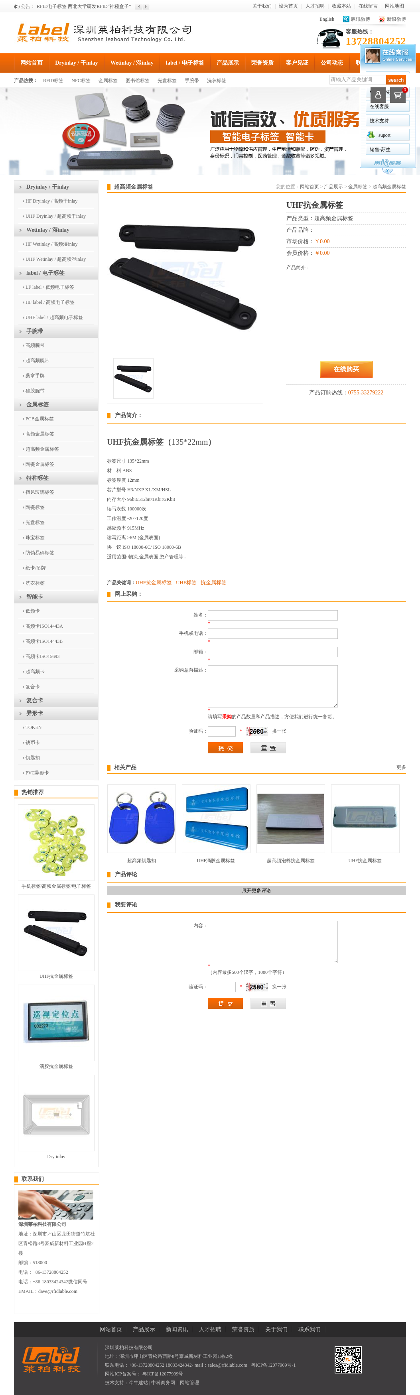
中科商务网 (163, 1382)
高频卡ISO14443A (44, 626)
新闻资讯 (177, 1329)
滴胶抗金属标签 (56, 1066)
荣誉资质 (262, 63)
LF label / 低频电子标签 (50, 287)
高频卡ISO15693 (42, 656)
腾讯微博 (360, 19)
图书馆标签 (138, 80)
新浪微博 (396, 19)
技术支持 (379, 121)
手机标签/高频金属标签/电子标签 (56, 886)
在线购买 (346, 369)
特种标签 (37, 478)
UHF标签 (186, 582)
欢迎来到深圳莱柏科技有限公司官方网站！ (82, 6)
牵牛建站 (138, 1382)
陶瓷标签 (35, 507)
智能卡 (34, 597)
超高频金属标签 (42, 449)
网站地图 (394, 6)
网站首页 (31, 63)
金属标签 (108, 80)
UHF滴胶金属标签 (216, 860)
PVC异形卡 (37, 773)
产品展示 (228, 63)
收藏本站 (341, 6)
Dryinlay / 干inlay (76, 63)
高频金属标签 (40, 434)
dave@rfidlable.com (57, 1291)
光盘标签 (167, 80)
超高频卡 (35, 671)
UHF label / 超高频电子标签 (54, 317)
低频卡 (33, 611)
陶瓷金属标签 (40, 464)
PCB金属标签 (40, 419)
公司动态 (332, 63)
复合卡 (33, 687)
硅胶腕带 (35, 391)
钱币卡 (33, 742)
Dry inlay (56, 1156)
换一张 (279, 731)
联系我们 (33, 1179)
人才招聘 (315, 6)
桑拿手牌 (35, 375)
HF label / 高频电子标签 (50, 302)
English (326, 19)
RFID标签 (53, 80)
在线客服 (379, 106)
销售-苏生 (380, 149)
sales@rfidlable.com (227, 1365)
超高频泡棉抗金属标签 (291, 860)
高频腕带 (35, 345)
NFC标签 (80, 80)
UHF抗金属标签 (56, 976)
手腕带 (192, 80)
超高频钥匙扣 (141, 860)
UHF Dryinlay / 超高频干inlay (56, 216)
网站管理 (189, 1382)
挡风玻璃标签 (40, 492)
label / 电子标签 (185, 63)
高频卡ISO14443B (44, 641)
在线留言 (368, 6)
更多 (401, 767)
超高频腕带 (37, 360)
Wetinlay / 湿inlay (132, 63)
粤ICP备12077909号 (162, 1374)
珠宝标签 (35, 537)
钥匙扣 (33, 758)
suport (384, 135)
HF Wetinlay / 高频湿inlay (51, 244)
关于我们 (262, 6)
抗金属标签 (214, 582)
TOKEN (33, 727)
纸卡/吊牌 (36, 568)
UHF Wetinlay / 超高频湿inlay (56, 259)
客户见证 (297, 63)
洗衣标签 (216, 80)
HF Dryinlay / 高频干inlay (51, 201)
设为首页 (288, 6)
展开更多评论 (256, 890)
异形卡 (34, 713)
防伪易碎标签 (40, 553)
